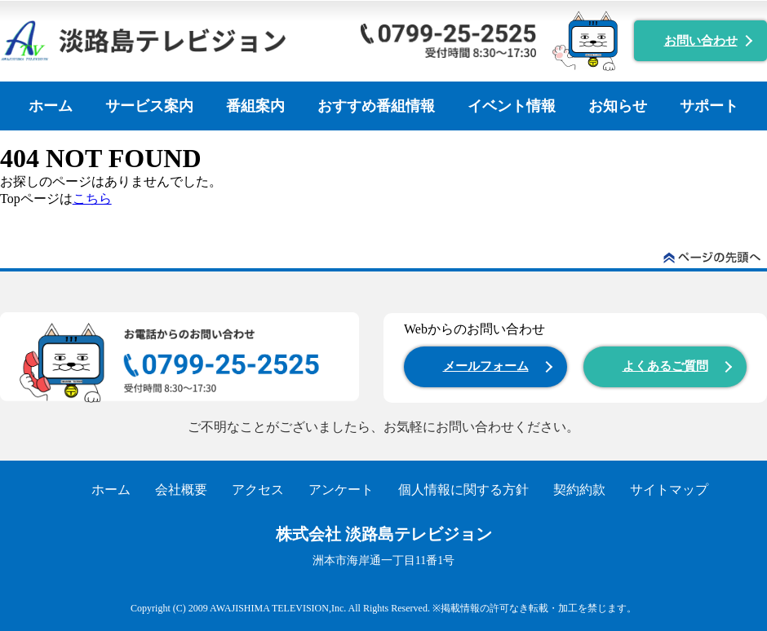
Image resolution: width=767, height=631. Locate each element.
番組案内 (255, 106)
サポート (709, 106)
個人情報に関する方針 (463, 489)
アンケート (341, 489)
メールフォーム (486, 366)
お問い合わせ (701, 40)
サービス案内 (149, 106)
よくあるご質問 (665, 366)
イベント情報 (512, 106)
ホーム (51, 106)
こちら (92, 198)
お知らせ (617, 106)
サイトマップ (669, 489)
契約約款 (579, 489)
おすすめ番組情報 (376, 106)
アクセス (258, 489)
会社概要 (181, 489)
